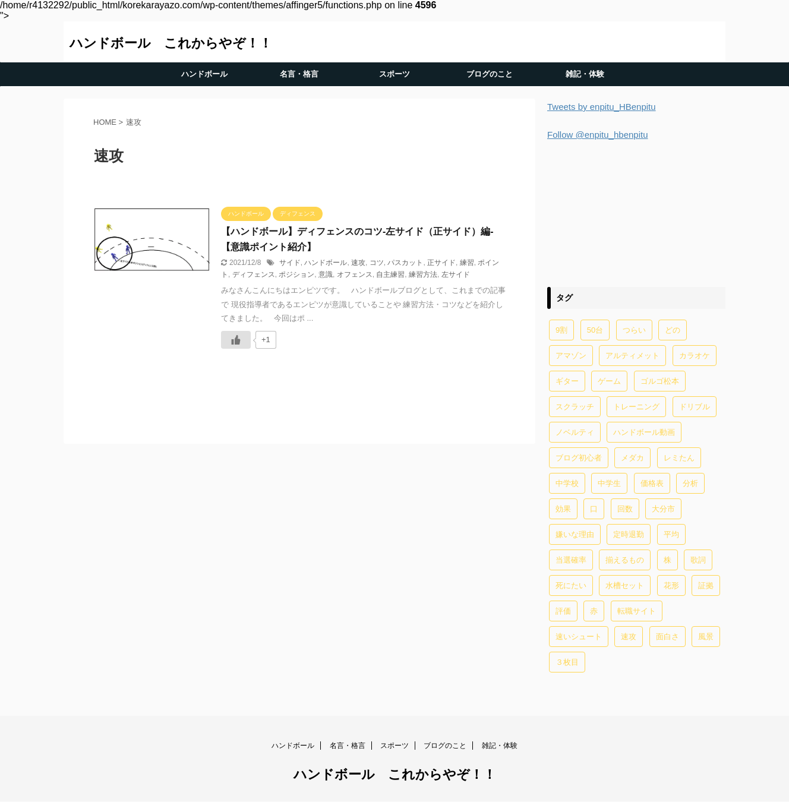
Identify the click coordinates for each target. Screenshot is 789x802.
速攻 (358, 262)
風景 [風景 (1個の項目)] (706, 636)
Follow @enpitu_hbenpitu (597, 135)
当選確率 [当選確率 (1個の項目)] (571, 559)
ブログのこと (489, 74)
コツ (377, 262)
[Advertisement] (636, 211)
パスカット (405, 262)
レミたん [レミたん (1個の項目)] (679, 457)
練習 (467, 262)
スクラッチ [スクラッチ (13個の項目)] (575, 406)
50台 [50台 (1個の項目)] (595, 330)
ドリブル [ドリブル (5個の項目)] (694, 406)
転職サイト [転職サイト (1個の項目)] (636, 611)
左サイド (455, 274)
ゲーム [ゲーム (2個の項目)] (609, 381)
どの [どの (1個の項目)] (672, 330)
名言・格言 (299, 74)
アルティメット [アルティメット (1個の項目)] (632, 355)
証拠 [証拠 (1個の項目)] (706, 585)
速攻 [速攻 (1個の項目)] (628, 636)
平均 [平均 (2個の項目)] (671, 534)
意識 (325, 274)
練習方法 (423, 274)
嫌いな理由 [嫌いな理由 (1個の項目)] (575, 534)
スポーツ (394, 74)
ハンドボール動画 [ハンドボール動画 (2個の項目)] (644, 432)
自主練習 (390, 274)
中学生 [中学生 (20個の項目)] (609, 483)
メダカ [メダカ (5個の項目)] (632, 457)
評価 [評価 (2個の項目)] (563, 611)
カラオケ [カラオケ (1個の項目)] (694, 355)
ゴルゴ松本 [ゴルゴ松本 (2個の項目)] (659, 381)
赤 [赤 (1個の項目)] (594, 611)
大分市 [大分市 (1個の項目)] (663, 508)
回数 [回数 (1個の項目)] (625, 508)
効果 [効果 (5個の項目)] (563, 508)
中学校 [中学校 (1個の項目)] (567, 483)
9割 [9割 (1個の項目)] (561, 330)
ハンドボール (204, 74)
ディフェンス (253, 274)
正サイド (441, 262)
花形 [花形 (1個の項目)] (671, 585)
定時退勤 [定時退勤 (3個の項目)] (628, 534)
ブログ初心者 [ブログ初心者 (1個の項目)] (579, 457)
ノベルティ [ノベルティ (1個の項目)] (575, 432)
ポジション (296, 274)
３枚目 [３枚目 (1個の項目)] (567, 662)
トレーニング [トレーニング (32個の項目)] (636, 406)
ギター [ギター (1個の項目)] (567, 381)
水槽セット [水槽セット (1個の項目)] (624, 585)
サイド (290, 262)
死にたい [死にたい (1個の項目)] (571, 585)
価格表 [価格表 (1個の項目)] (652, 483)
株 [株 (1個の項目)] (667, 559)
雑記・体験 (585, 74)
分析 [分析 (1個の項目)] (690, 483)
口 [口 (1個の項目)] (594, 508)
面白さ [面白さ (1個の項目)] (667, 636)
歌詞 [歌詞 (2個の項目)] (698, 559)
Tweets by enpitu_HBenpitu (601, 107)
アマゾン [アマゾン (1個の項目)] (571, 355)
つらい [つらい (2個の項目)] (634, 330)
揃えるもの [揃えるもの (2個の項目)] (624, 559)
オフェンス (355, 274)
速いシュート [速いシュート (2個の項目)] (579, 636)
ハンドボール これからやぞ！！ (171, 43)
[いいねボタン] (236, 340)
